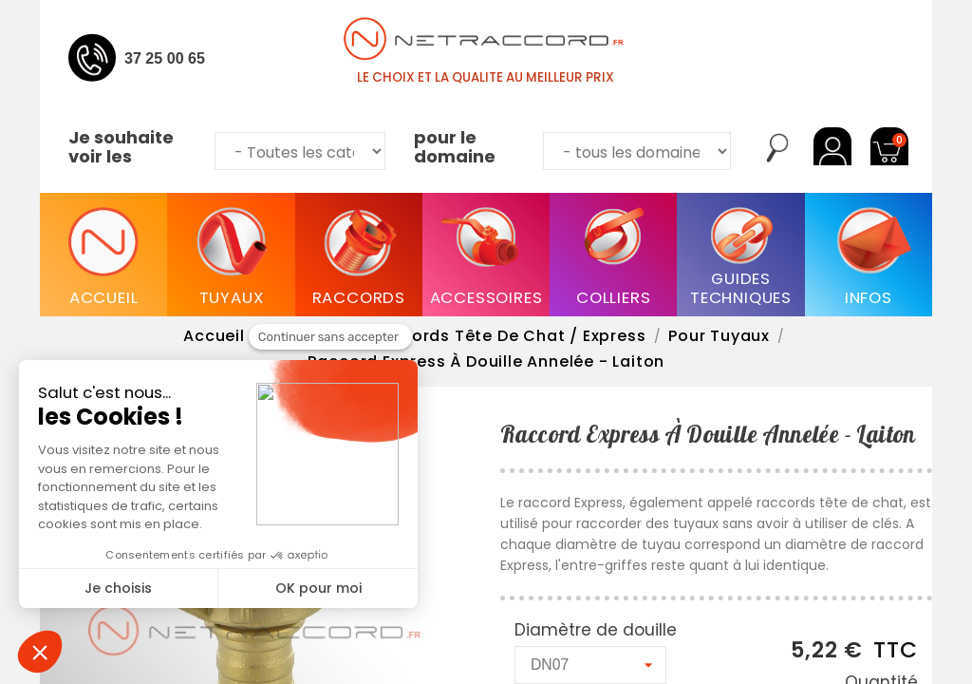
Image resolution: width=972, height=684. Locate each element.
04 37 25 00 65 (154, 57)
